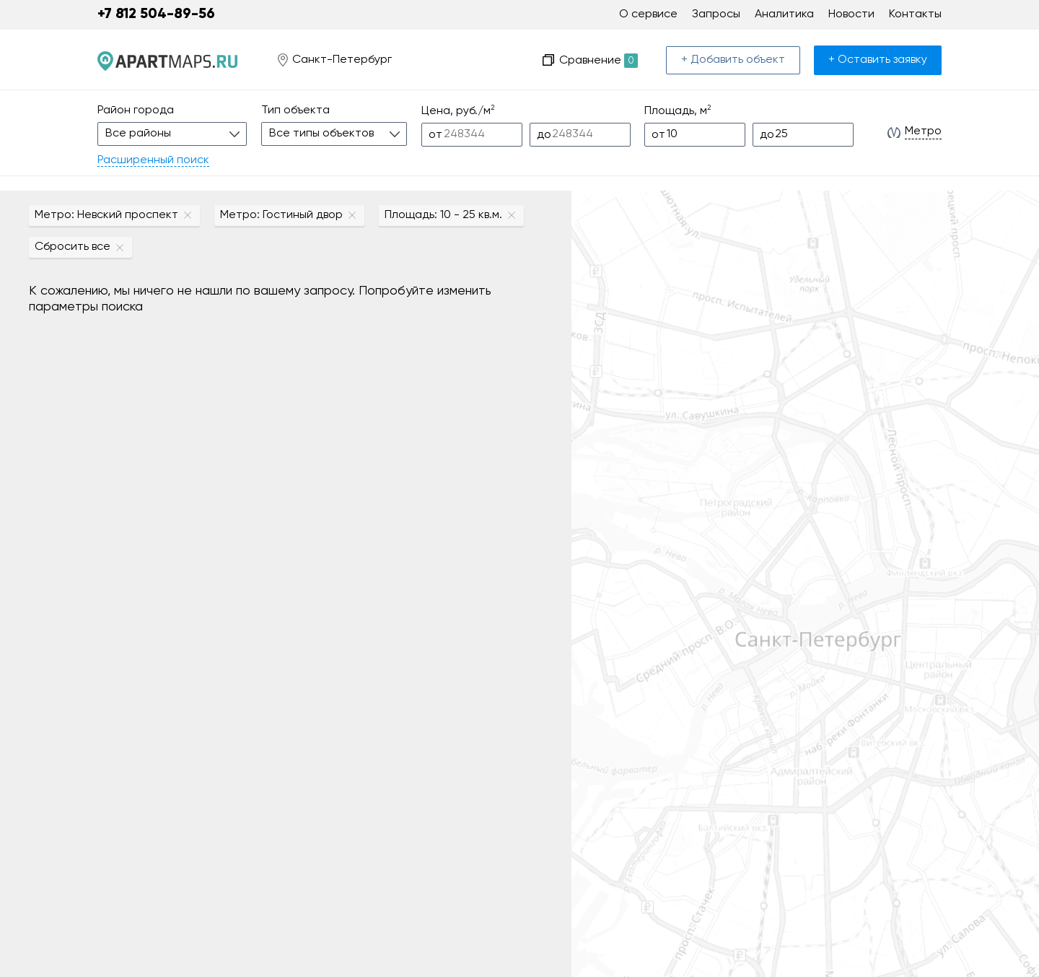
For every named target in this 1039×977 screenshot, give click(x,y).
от (435, 135)
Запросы (716, 14)
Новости (851, 14)
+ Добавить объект (733, 60)
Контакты (915, 14)
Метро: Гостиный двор (281, 215)
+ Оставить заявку (877, 60)
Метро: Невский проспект (106, 215)
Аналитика (784, 14)
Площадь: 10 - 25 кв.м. (443, 215)
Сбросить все (72, 247)
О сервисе (648, 14)
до (544, 135)
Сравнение (598, 60)
